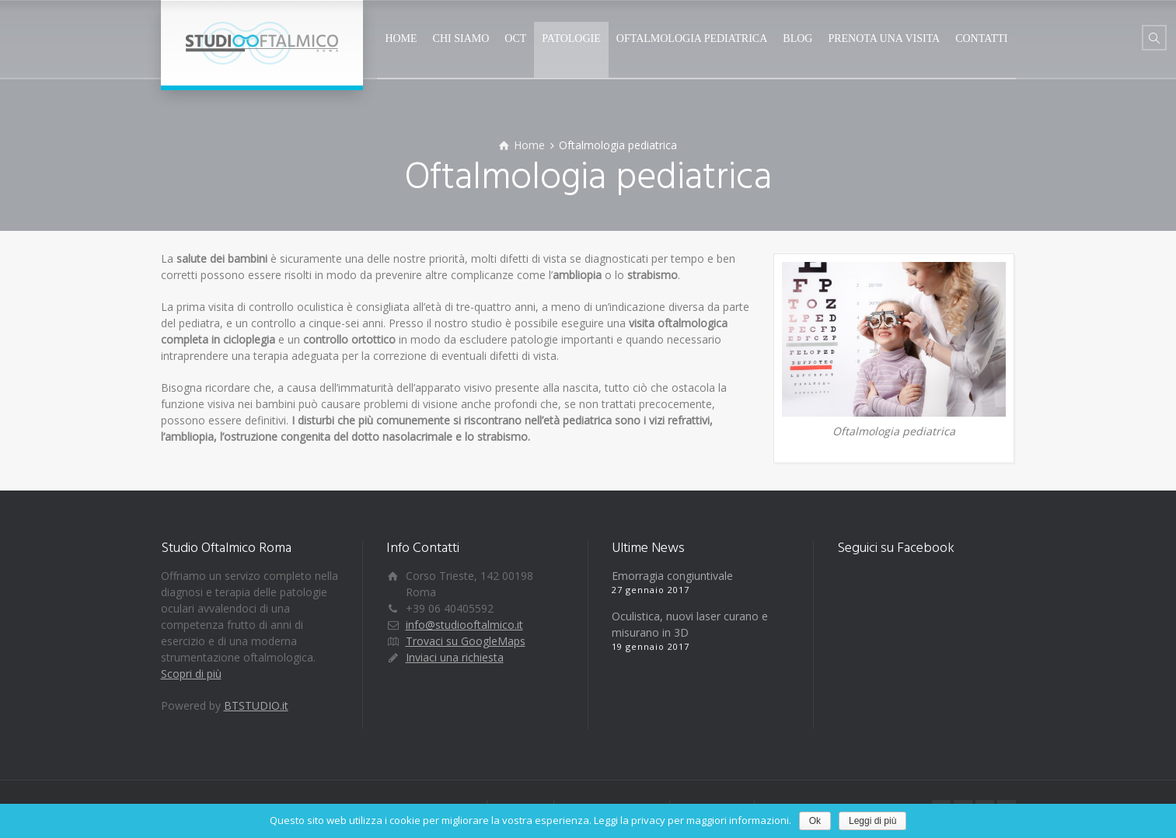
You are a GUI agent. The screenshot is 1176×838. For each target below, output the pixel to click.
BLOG (797, 38)
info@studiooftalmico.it (464, 624)
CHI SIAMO (461, 38)
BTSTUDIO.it (256, 705)
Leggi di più (872, 820)
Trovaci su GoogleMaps (465, 641)
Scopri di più (191, 673)
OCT (515, 38)
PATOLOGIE (571, 38)
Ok (815, 820)
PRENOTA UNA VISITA (884, 38)
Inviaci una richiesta (455, 657)
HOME (401, 38)
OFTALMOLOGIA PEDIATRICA (692, 38)
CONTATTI (981, 38)
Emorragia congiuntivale (672, 575)
